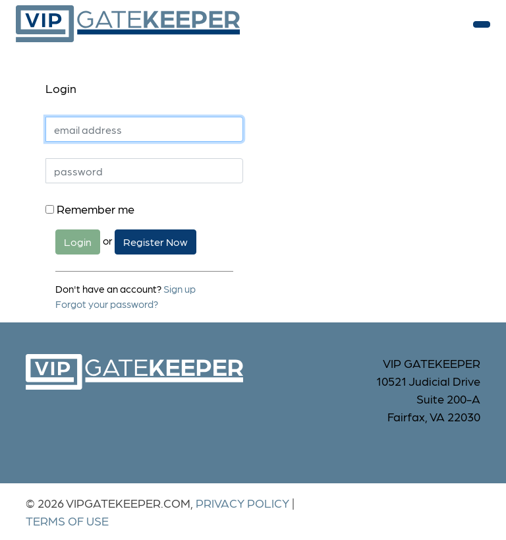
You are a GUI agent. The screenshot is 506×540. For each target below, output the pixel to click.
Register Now (155, 241)
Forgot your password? (106, 303)
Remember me (89, 209)
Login (78, 241)
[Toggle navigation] (481, 24)
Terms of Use (67, 520)
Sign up (179, 288)
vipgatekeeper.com (128, 24)
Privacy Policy (242, 503)
